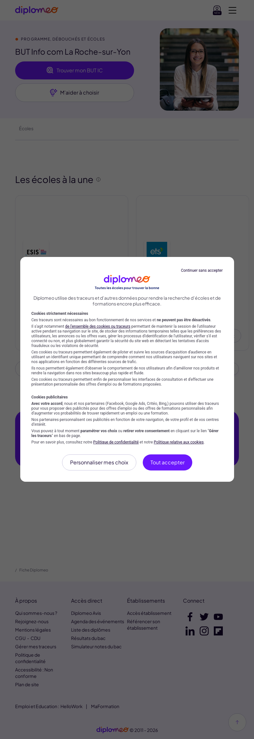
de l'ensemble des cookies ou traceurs (98, 326)
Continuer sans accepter (202, 270)
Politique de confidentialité (116, 442)
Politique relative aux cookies (179, 442)
